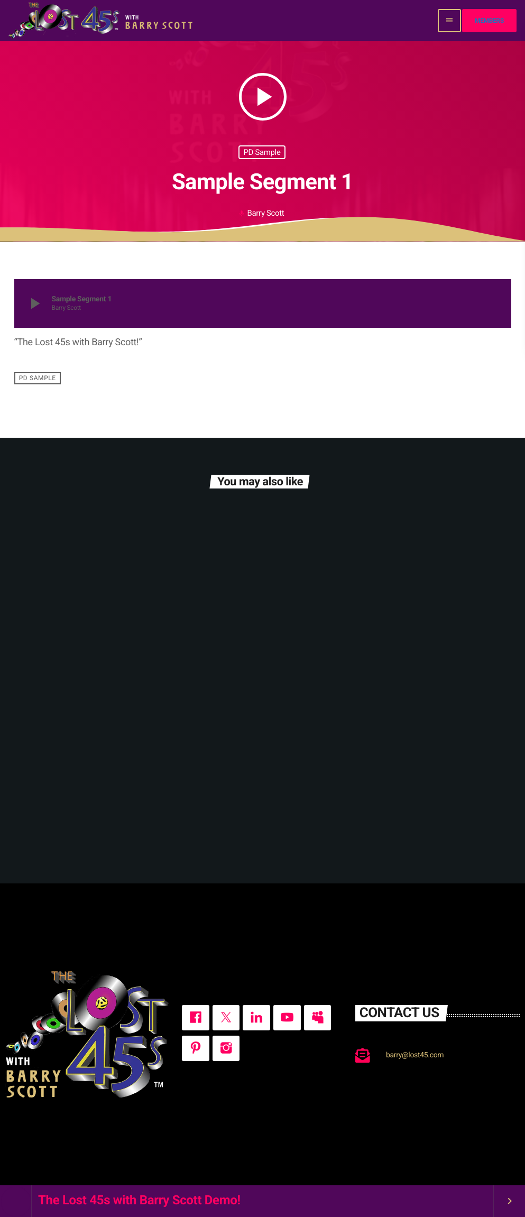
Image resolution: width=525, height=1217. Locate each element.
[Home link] (101, 20)
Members (489, 20)
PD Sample (261, 152)
